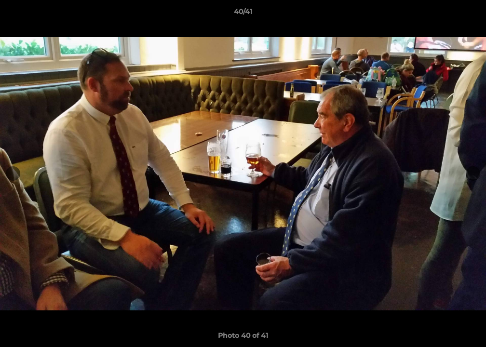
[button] (468, 14)
